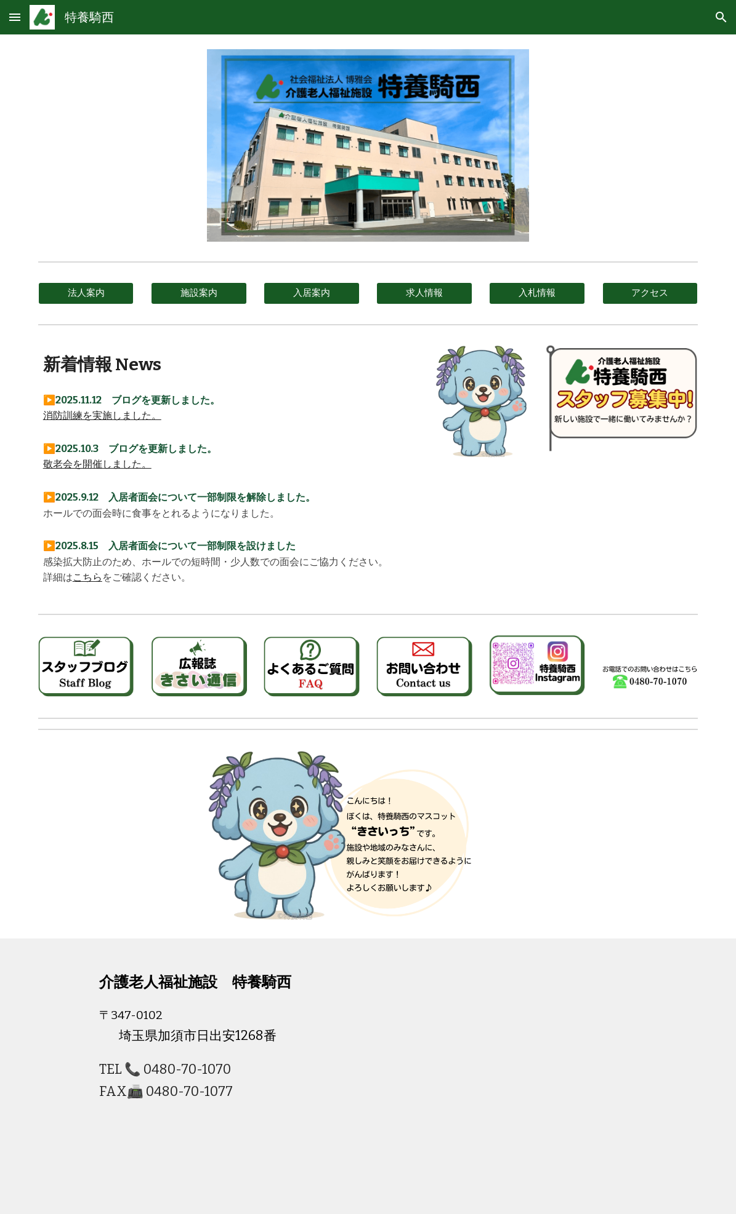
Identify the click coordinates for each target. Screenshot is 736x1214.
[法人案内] (86, 293)
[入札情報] (537, 293)
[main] (227, 364)
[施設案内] (199, 293)
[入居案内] (311, 293)
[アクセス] (650, 293)
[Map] (508, 1076)
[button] (15, 17)
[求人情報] (424, 293)
